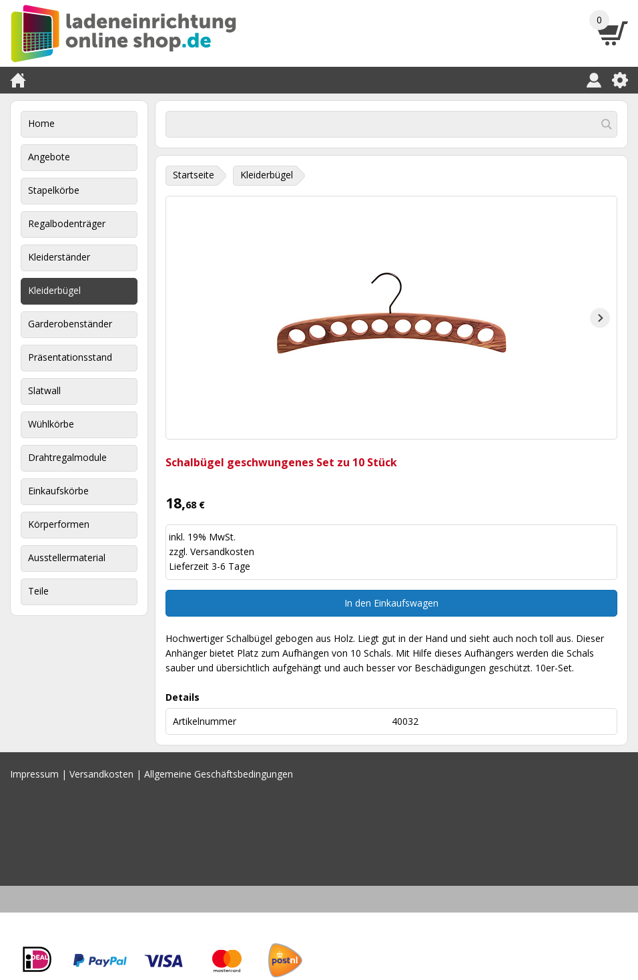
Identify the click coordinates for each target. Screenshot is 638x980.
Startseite (193, 174)
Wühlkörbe (51, 424)
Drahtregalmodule (67, 457)
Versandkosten (222, 551)
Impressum (34, 774)
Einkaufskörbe (58, 490)
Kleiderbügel (54, 290)
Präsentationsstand (70, 357)
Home (41, 123)
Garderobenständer (70, 323)
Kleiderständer (59, 257)
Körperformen (58, 524)
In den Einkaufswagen (391, 603)
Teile (38, 591)
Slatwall (44, 390)
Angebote (49, 156)
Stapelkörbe (53, 190)
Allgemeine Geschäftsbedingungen (218, 774)
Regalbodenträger (66, 223)
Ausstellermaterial (66, 557)
